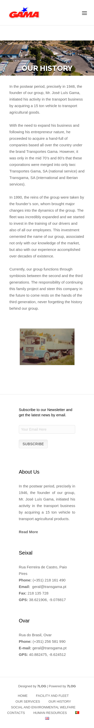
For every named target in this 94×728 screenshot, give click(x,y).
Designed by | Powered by (47, 686)
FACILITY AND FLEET (52, 696)
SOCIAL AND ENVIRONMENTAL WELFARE (43, 707)
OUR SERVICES (28, 701)
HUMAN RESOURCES (50, 713)
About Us (29, 472)
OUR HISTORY (59, 701)
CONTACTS (16, 713)
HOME (23, 696)
